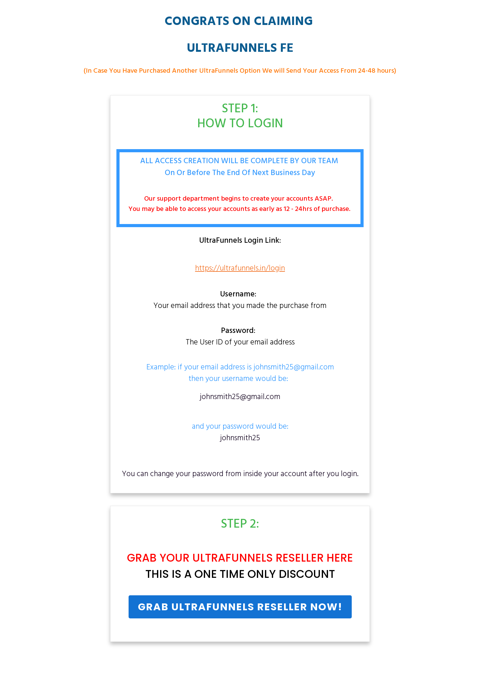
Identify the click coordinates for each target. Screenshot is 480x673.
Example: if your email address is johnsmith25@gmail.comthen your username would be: (240, 374)
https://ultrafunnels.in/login (240, 268)
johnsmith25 (240, 438)
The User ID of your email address (240, 337)
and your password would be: (240, 433)
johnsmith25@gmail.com (240, 397)
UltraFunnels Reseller (258, 557)
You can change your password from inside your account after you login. (240, 474)
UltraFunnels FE (240, 49)
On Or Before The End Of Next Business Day (240, 173)
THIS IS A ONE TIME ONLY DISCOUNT (240, 574)
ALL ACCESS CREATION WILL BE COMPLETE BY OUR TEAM (240, 161)
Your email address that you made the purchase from (240, 301)
